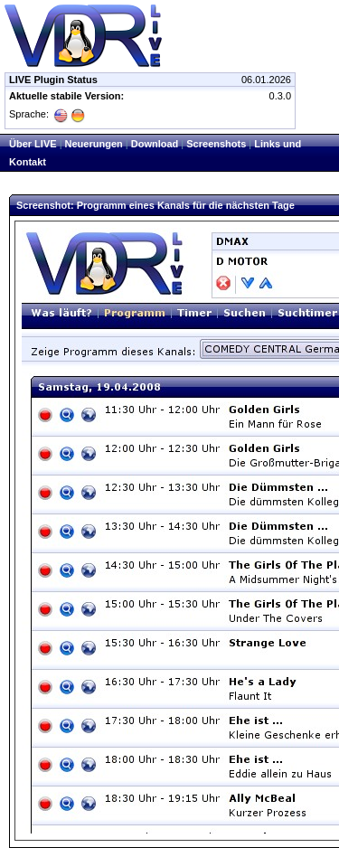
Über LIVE (33, 143)
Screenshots (216, 143)
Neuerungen (94, 143)
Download (155, 143)
